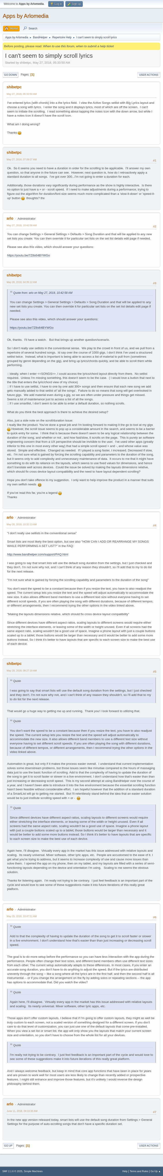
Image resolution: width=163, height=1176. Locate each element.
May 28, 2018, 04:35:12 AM (22, 282)
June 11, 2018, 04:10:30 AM (22, 1111)
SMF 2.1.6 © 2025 (12, 1171)
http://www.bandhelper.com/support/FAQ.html (37, 554)
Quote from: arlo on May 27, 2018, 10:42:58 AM (42, 292)
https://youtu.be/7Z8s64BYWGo (28, 255)
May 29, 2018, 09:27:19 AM (22, 670)
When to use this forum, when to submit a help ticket (78, 46)
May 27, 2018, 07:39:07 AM (22, 159)
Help (125, 1171)
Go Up (8, 1145)
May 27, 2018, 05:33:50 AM (22, 94)
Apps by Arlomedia (25, 16)
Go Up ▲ (155, 1171)
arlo (10, 218)
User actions (148, 74)
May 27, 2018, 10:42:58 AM (22, 225)
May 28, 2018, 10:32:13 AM (22, 524)
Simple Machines (33, 1171)
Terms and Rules (139, 1171)
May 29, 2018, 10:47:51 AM (22, 916)
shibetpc (14, 87)
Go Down (10, 74)
